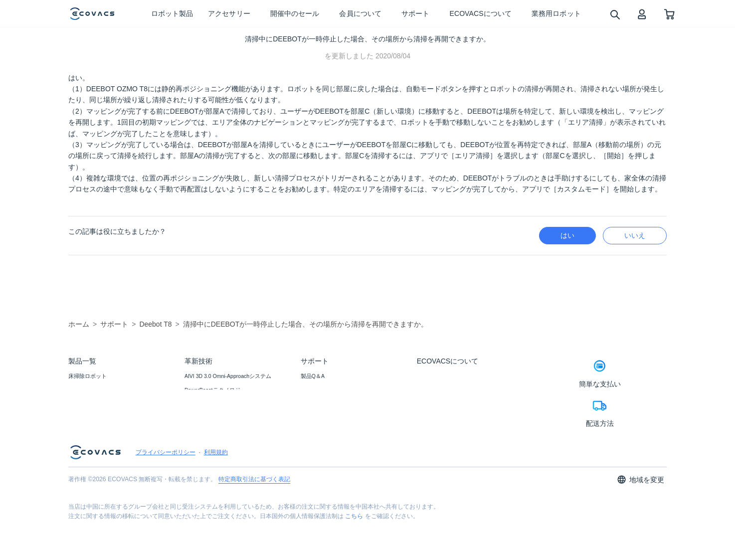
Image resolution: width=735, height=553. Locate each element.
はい (567, 235)
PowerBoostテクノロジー (215, 390)
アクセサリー (84, 403)
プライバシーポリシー (165, 483)
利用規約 (216, 483)
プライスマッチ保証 (325, 403)
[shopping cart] (669, 13)
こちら (354, 547)
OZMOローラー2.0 (206, 417)
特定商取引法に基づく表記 (254, 510)
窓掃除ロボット (87, 390)
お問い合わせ (317, 390)
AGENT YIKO (200, 403)
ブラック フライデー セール (102, 417)
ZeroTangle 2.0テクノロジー (218, 444)
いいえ (634, 235)
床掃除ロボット (87, 376)
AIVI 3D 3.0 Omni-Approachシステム (227, 376)
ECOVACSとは (435, 376)
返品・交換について (325, 417)
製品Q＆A (313, 376)
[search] (614, 14)
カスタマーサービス (325, 430)
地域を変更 (640, 511)
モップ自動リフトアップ (214, 457)
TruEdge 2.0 (198, 430)
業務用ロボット (87, 430)
